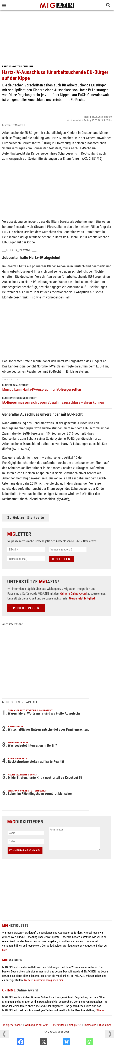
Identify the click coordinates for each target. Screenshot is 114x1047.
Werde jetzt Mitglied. (82, 598)
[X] (59, 1042)
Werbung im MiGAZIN (36, 1025)
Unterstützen (59, 1025)
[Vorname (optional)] (67, 549)
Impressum (90, 1025)
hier (4, 950)
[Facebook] (36, 1042)
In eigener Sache (12, 1025)
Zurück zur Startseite (25, 517)
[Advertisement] (57, 36)
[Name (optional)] (26, 558)
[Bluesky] (82, 1042)
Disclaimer (105, 1025)
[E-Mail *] (26, 549)
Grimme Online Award (73, 593)
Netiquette (75, 1025)
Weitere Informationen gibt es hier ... (45, 980)
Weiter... (101, 1010)
